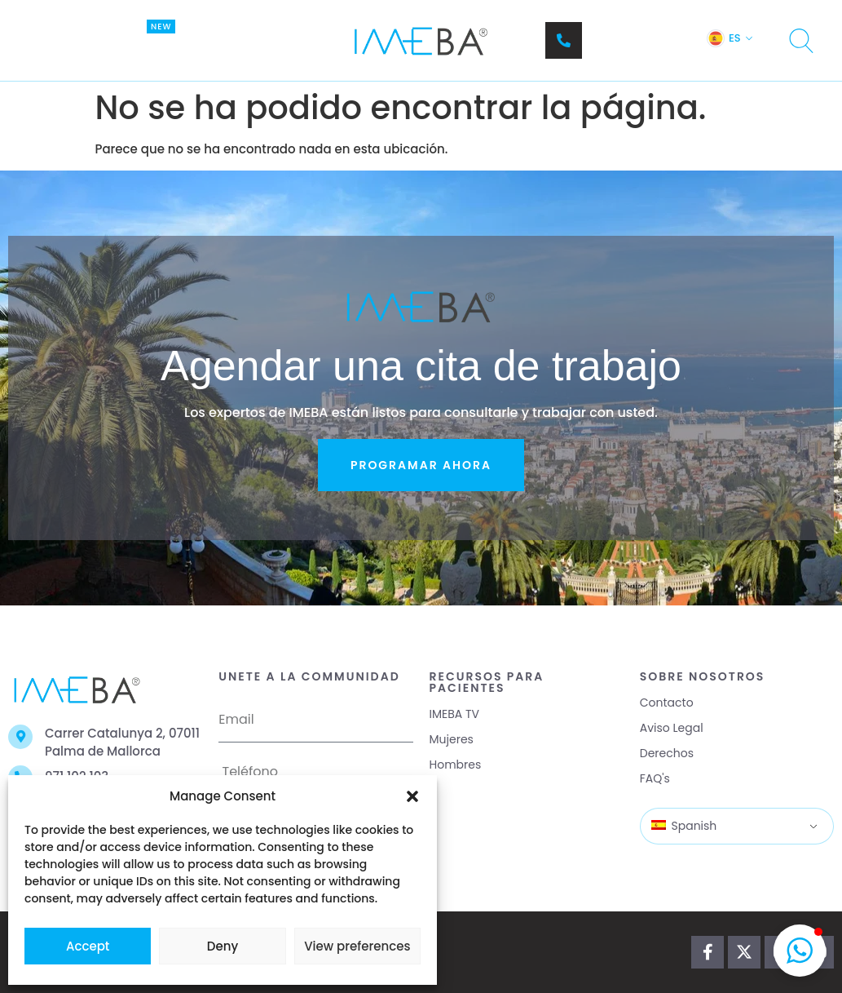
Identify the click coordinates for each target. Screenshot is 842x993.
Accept (87, 946)
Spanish (684, 826)
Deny (222, 946)
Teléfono (617, 32)
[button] (412, 796)
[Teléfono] (563, 40)
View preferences (357, 946)
